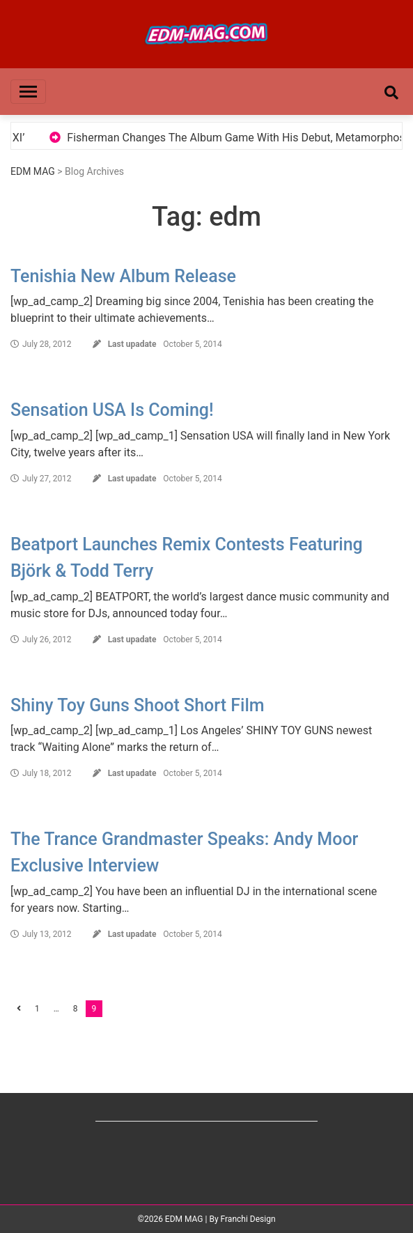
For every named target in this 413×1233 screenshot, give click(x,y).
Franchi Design (248, 1219)
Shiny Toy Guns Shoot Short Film (137, 705)
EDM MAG (32, 171)
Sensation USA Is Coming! (112, 410)
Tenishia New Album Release (123, 276)
